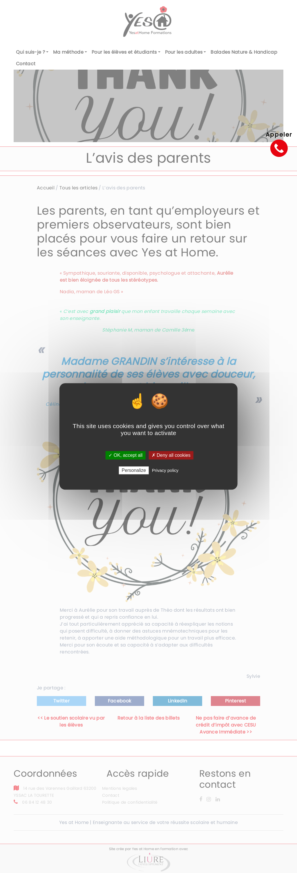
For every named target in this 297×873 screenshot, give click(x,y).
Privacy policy (165, 470)
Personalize (134, 470)
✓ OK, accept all (125, 455)
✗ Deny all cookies (171, 455)
